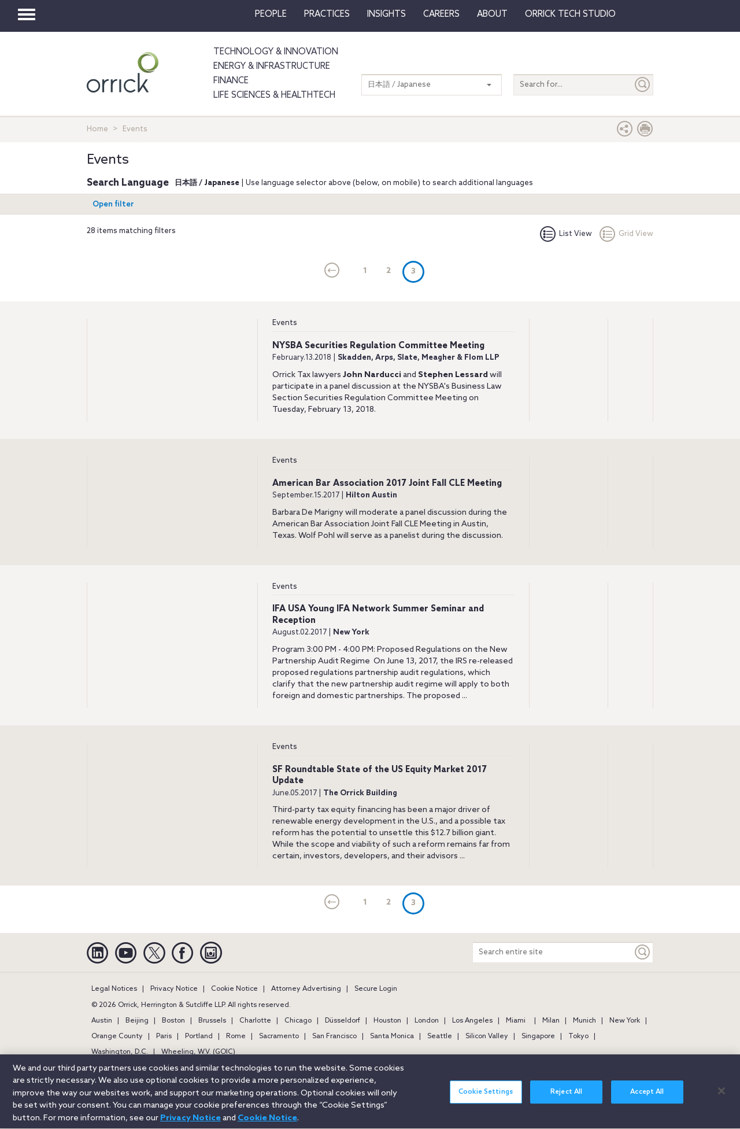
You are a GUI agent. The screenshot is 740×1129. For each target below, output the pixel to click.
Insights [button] (386, 14)
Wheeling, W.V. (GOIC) (198, 1052)
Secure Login (375, 989)
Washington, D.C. (119, 1052)
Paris (164, 1036)
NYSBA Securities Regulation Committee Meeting (378, 346)
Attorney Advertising (306, 989)
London (427, 1021)
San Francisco (334, 1036)
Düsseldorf (342, 1021)
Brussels (212, 1021)
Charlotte (255, 1021)
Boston (173, 1021)
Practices (327, 14)
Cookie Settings (485, 1099)
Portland (199, 1036)
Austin (101, 1021)
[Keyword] (642, 952)
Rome (236, 1036)
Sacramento (279, 1036)
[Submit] (642, 84)
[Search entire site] (552, 952)
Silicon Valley (486, 1036)
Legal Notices (114, 989)
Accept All (647, 1099)
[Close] (721, 1097)
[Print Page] (645, 131)
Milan (551, 1021)
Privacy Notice (174, 989)
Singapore (538, 1036)
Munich (584, 1021)
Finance (231, 81)
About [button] (492, 14)
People (271, 14)
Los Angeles (472, 1021)
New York (624, 1021)
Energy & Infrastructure (271, 66)
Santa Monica (392, 1036)
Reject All (566, 1099)
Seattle (439, 1036)
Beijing (137, 1021)
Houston (387, 1021)
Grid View (626, 234)
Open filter (113, 204)
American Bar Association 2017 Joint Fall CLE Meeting (387, 483)
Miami (516, 1021)
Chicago (298, 1021)
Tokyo (578, 1036)
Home (97, 129)
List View (566, 234)
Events (284, 323)
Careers (441, 14)
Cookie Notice (234, 989)
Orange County (117, 1036)
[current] (332, 271)
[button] (625, 131)
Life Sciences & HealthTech (274, 95)
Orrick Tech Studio (570, 14)
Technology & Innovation (275, 52)
